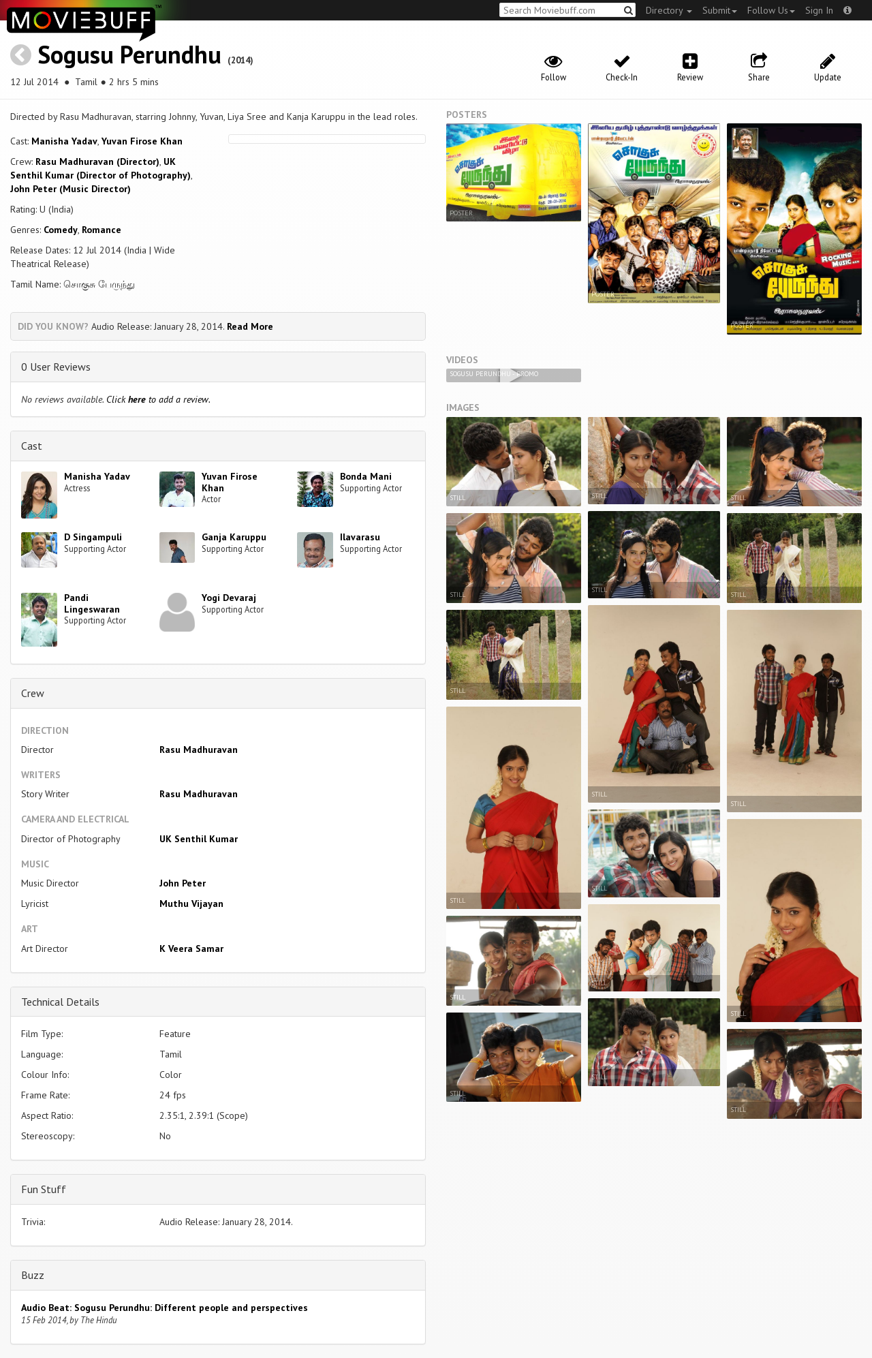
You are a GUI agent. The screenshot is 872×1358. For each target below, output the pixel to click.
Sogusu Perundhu (129, 54)
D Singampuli (93, 537)
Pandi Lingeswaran (92, 603)
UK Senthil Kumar (198, 839)
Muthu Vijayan (191, 903)
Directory (669, 10)
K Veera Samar (191, 948)
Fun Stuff (43, 1189)
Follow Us (771, 10)
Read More (250, 326)
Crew (32, 693)
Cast (31, 445)
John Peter (182, 883)
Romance (101, 229)
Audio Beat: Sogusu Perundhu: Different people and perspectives (164, 1307)
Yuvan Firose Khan (142, 141)
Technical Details (60, 1001)
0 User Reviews (56, 366)
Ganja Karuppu (234, 537)
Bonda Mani (366, 476)
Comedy (61, 229)
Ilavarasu (360, 537)
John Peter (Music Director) (70, 189)
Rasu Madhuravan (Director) (97, 161)
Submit (719, 10)
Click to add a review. (158, 399)
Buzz (32, 1275)
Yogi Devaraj (229, 597)
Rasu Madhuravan (198, 749)
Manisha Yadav (64, 141)
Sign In (819, 10)
